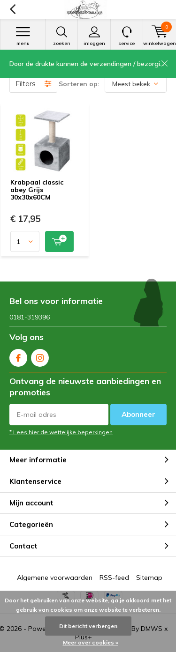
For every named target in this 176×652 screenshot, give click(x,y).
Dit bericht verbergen (88, 626)
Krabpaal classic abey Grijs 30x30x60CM (36, 189)
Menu (22, 36)
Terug (12, 9)
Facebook (18, 356)
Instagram (40, 356)
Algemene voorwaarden (54, 577)
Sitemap (149, 577)
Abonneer (138, 414)
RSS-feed (114, 577)
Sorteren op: (79, 84)
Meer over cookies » (90, 642)
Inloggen (94, 36)
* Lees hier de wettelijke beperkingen (61, 432)
